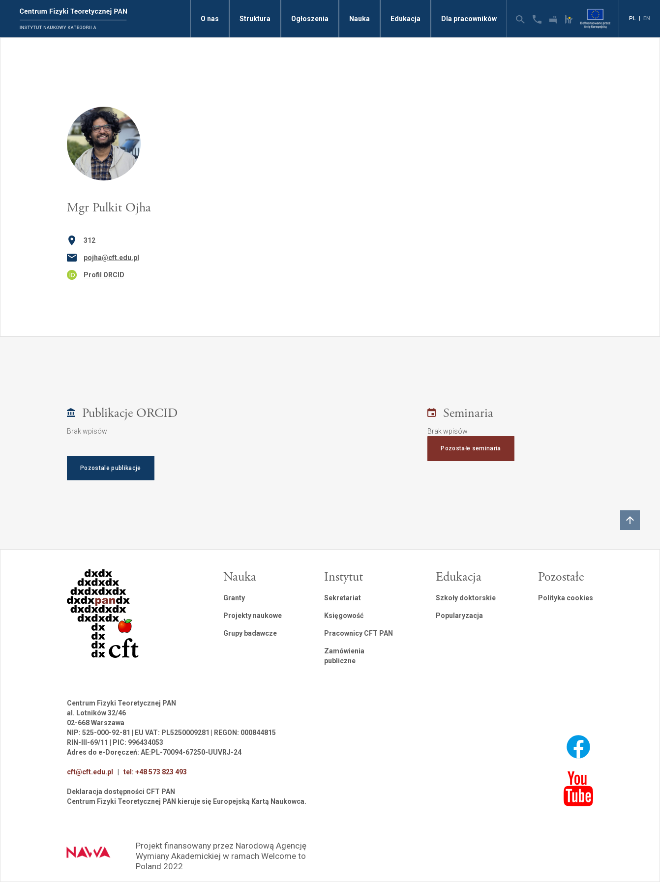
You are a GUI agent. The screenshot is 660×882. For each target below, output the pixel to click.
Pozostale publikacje (110, 468)
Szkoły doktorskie (466, 598)
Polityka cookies (565, 598)
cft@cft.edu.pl (90, 772)
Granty (234, 598)
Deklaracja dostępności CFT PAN (121, 791)
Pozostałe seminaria (471, 448)
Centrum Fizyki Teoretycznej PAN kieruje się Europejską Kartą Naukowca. (186, 801)
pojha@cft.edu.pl (111, 258)
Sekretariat (342, 598)
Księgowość (343, 615)
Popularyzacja (459, 615)
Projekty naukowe (252, 615)
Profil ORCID (104, 275)
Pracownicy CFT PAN (358, 633)
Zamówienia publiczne (344, 656)
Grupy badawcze (250, 633)
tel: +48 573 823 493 (155, 772)
